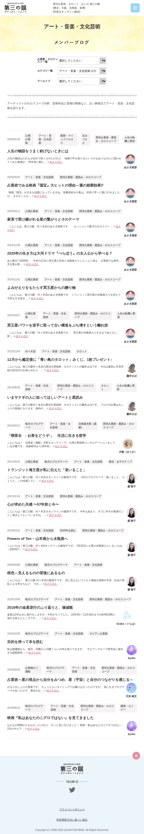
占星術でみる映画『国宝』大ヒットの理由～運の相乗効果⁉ (55, 185)
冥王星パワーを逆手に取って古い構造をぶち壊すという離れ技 (57, 325)
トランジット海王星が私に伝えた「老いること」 (46, 470)
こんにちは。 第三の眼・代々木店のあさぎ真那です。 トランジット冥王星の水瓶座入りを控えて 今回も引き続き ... (64, 296)
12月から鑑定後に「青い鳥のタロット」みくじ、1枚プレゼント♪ (59, 359)
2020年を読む (68, 530)
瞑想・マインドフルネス (66, 139)
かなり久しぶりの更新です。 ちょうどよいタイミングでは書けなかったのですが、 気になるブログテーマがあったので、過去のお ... (65, 689)
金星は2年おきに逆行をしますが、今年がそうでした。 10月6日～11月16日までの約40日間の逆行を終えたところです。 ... (61, 616)
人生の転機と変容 (129, 139)
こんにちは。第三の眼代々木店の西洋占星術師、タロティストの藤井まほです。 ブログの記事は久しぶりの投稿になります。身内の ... (65, 406)
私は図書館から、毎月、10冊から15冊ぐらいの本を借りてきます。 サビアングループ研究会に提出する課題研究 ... (65, 651)
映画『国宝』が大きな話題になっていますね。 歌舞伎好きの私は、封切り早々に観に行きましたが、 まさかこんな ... (63, 194)
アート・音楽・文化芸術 (45, 139)
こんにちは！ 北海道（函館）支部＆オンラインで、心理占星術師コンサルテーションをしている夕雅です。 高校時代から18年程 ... (61, 444)
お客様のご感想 (31, 669)
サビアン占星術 (98, 633)
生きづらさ (84, 139)
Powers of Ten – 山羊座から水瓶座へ (37, 539)
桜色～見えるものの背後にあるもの (36, 573)
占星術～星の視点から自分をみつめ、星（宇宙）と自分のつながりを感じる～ (70, 680)
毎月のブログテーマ (34, 425)
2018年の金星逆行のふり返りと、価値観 (40, 607)
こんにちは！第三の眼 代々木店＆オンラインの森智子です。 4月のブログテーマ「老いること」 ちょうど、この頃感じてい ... (66, 479)
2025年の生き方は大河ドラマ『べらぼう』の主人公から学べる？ (59, 253)
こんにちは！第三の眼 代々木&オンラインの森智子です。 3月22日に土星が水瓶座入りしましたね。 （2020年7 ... (65, 547)
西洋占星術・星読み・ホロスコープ (106, 139)
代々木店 (30, 351)
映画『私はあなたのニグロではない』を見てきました (50, 718)
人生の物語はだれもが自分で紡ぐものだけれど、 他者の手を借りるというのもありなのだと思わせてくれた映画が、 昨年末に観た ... (64, 160)
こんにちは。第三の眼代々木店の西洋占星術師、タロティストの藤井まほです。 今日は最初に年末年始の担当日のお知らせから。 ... (65, 368)
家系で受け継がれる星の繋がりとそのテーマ (43, 219)
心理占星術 (27, 139)
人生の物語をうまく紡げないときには (37, 151)
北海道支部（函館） (87, 425)
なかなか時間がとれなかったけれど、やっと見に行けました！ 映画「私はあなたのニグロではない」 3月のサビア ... (66, 727)
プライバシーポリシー (72, 809)
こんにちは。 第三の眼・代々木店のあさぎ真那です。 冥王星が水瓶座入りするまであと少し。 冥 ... (63, 334)
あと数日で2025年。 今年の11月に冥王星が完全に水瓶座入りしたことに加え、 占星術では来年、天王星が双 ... (64, 262)
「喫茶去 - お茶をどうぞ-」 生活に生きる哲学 (46, 435)
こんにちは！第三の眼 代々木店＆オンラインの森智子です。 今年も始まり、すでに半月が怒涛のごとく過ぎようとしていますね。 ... (65, 513)
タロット (82, 351)
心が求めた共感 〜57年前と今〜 (33, 504)
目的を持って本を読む (25, 642)
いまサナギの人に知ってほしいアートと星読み (45, 397)
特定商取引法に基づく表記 (72, 819)
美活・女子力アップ (120, 461)
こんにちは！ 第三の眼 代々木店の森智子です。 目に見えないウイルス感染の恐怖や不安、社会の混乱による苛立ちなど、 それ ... (65, 582)
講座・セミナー (127, 708)
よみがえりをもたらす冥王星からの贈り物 (41, 288)
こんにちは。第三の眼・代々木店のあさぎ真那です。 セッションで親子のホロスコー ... (64, 228)
